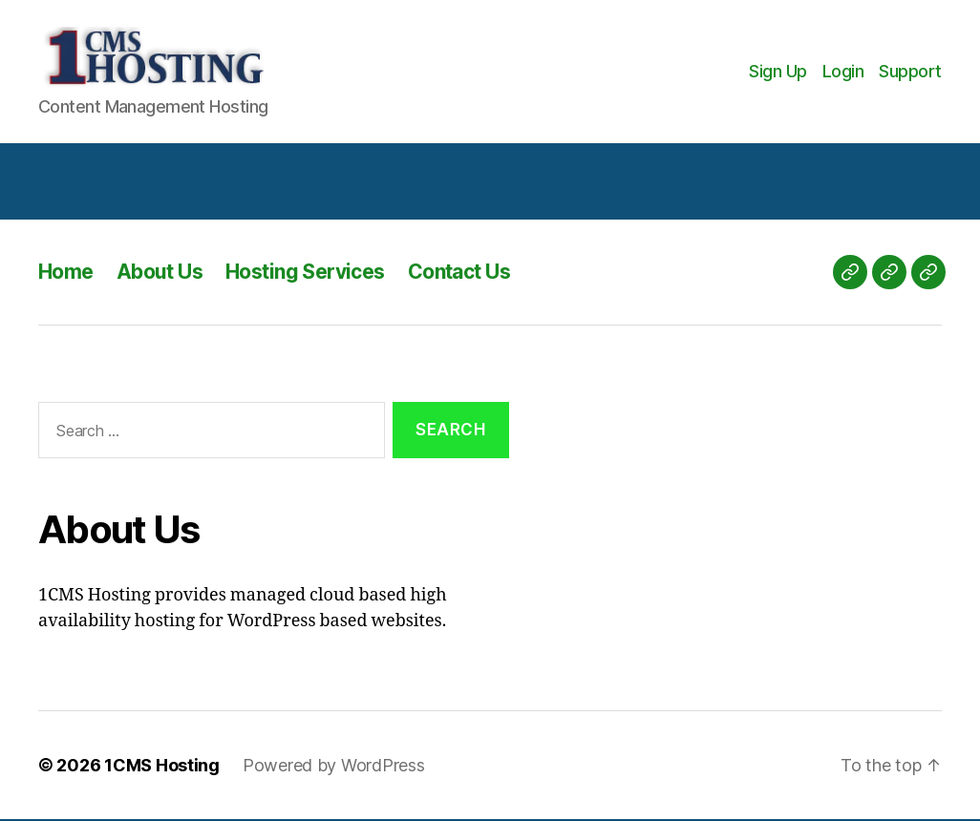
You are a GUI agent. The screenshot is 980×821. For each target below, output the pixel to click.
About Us (159, 273)
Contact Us (459, 273)
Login (843, 72)
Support (910, 72)
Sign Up (778, 72)
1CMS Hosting (162, 767)
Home (66, 273)
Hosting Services (305, 273)
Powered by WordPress (334, 767)
